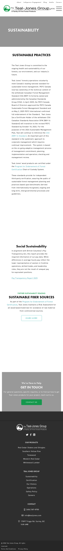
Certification (31, 480)
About (19, 2)
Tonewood (31, 455)
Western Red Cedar (31, 459)
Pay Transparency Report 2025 (25, 278)
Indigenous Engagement (32, 2)
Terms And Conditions (8, 549)
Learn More (31, 318)
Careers (59, 2)
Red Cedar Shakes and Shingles (31, 447)
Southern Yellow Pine (31, 451)
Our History (31, 484)
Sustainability (31, 476)
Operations (31, 488)
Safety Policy (31, 491)
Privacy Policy (23, 549)
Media (51, 2)
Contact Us (31, 402)
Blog (45, 2)
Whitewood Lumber (31, 462)
